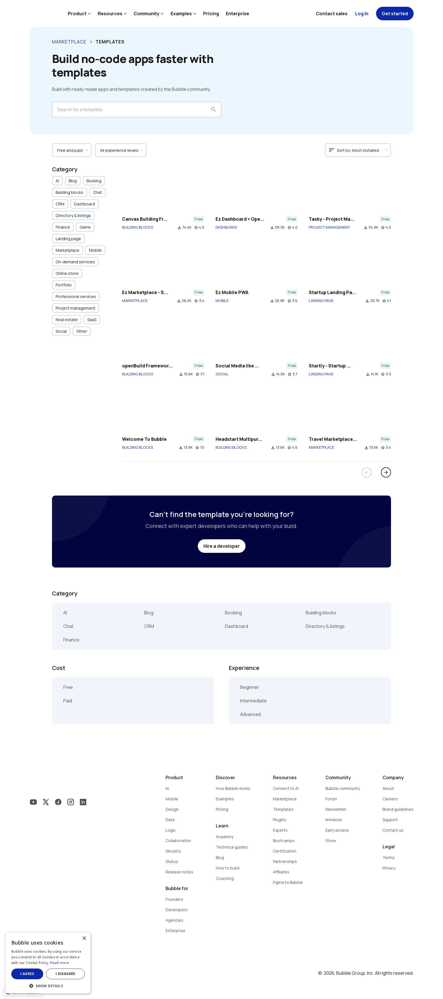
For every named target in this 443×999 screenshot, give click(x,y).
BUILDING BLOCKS (137, 227)
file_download (179, 227)
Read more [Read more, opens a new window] (59, 962)
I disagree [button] (65, 973)
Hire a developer (221, 546)
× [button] (84, 938)
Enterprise (237, 13)
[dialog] (48, 962)
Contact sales (332, 13)
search (213, 109)
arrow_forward (386, 472)
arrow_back (367, 472)
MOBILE (222, 300)
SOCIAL (222, 373)
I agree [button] (27, 973)
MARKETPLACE (134, 300)
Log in (361, 13)
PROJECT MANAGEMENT (329, 227)
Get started (395, 13)
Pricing (211, 13)
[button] (48, 985)
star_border (196, 227)
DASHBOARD (226, 227)
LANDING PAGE (321, 300)
